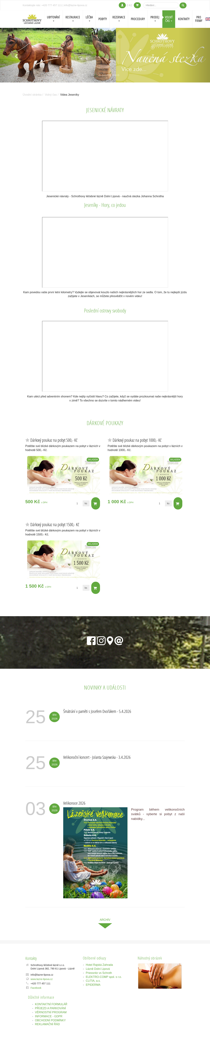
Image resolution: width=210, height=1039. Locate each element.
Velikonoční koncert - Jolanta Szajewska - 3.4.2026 (97, 757)
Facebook (36, 987)
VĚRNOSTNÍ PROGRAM (51, 1012)
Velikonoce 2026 (74, 803)
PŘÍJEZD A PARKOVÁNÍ (50, 1008)
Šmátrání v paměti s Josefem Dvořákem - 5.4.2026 (97, 711)
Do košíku (95, 503)
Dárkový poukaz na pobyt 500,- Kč (53, 440)
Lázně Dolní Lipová (98, 968)
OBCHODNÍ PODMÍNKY (50, 1020)
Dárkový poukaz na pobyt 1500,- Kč (54, 524)
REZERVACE (118, 18)
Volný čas (169, 19)
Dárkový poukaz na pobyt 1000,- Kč (137, 440)
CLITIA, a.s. (93, 980)
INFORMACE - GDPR (48, 1016)
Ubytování (53, 18)
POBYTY (102, 19)
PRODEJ (154, 18)
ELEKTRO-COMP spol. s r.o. (104, 976)
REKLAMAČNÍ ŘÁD (47, 1024)
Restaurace (73, 18)
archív (105, 919)
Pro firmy (198, 19)
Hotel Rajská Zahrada (99, 964)
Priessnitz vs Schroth (99, 972)
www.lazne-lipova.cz (42, 979)
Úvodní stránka (32, 94)
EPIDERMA (93, 984)
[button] (16, 55)
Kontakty (184, 19)
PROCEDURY (138, 19)
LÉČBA (89, 18)
